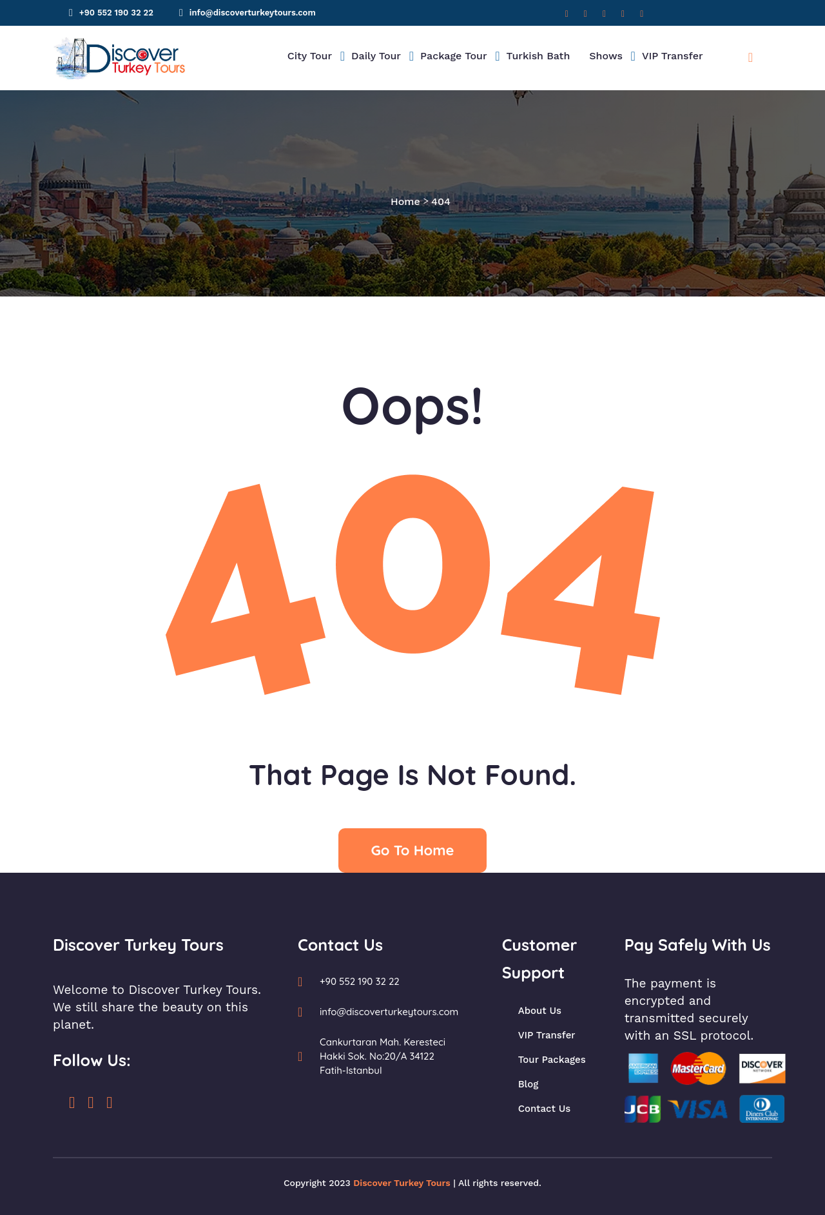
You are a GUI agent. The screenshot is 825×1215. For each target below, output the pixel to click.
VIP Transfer (672, 56)
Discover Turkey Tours (401, 1183)
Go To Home (412, 850)
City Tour (309, 56)
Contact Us (544, 1108)
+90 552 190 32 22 (116, 12)
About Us (539, 1010)
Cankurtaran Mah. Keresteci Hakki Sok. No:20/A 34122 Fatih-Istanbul (382, 1056)
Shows (606, 56)
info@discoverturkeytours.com (252, 12)
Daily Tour (376, 56)
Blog (528, 1084)
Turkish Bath (538, 56)
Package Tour (453, 56)
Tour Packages (552, 1059)
